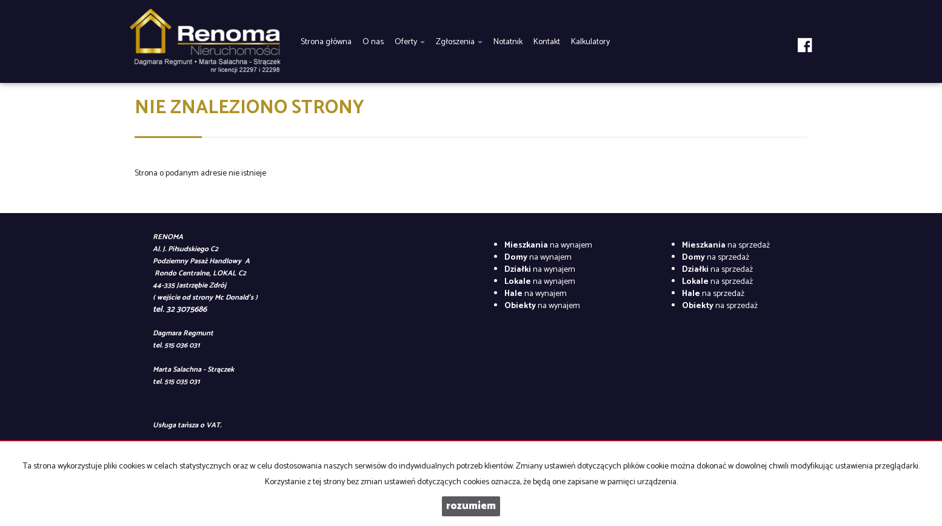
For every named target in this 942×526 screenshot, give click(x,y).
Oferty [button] (410, 42)
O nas (373, 42)
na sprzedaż (726, 245)
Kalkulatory (590, 42)
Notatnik (508, 42)
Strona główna (326, 42)
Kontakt (546, 42)
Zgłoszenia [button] (459, 42)
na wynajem (548, 245)
